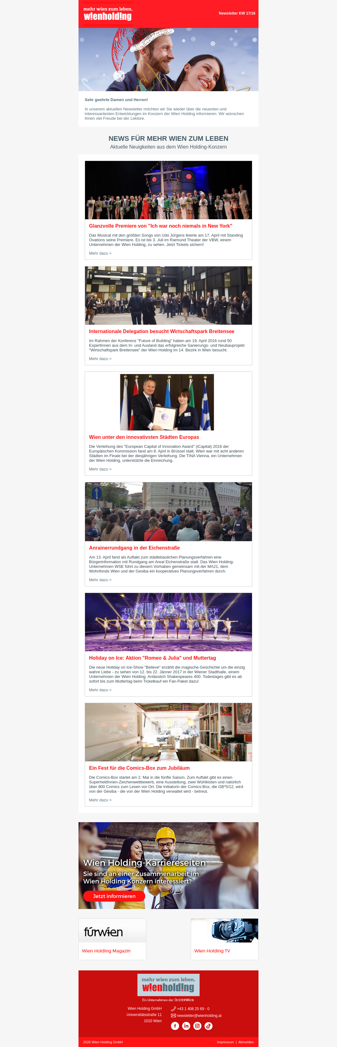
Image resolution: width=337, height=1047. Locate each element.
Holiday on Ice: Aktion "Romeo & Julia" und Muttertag (152, 658)
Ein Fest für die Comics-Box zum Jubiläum (139, 768)
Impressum (225, 1042)
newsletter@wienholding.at (199, 1016)
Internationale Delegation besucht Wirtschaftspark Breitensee (161, 331)
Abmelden (246, 1042)
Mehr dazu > (100, 253)
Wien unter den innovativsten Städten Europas (144, 437)
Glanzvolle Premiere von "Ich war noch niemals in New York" (160, 226)
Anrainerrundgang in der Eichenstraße (134, 547)
